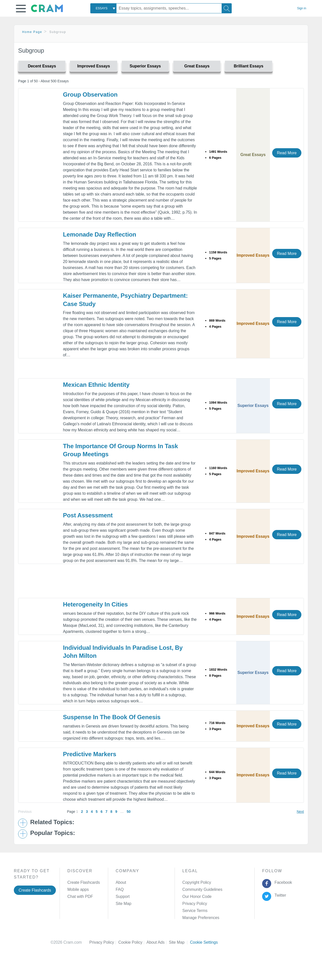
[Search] (227, 8)
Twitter (279, 895)
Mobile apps (78, 889)
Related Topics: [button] (52, 822)
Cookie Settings (204, 942)
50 (128, 812)
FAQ (120, 889)
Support (123, 896)
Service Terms (195, 910)
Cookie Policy (132, 942)
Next (300, 812)
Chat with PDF (80, 896)
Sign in (301, 8)
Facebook (282, 882)
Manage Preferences (200, 917)
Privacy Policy (194, 903)
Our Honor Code (197, 896)
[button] (21, 8)
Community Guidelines (202, 889)
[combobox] (103, 8)
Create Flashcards (35, 890)
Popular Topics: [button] (52, 832)
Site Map (123, 903)
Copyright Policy (196, 882)
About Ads (157, 942)
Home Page (32, 32)
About (121, 882)
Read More (287, 153)
